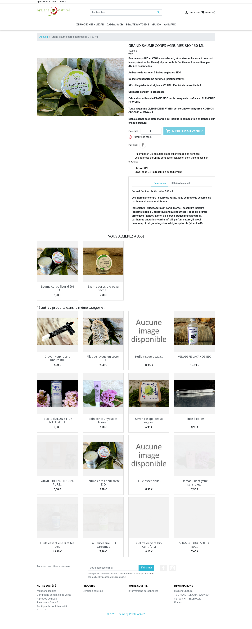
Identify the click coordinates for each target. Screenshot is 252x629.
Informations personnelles (143, 590)
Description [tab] (160, 183)
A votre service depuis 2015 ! (53, 617)
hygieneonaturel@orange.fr (189, 614)
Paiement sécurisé (47, 602)
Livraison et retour (93, 590)
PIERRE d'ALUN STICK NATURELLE (57, 420)
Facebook (163, 568)
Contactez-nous (46, 610)
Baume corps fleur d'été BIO (57, 288)
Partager (143, 145)
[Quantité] (150, 131)
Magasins (42, 614)
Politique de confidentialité (52, 606)
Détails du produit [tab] (180, 183)
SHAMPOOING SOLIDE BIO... (194, 544)
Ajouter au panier (184, 131)
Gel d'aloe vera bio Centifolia (149, 544)
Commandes (135, 594)
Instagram (172, 568)
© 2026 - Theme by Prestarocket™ (126, 624)
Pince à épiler (194, 419)
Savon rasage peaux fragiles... (149, 420)
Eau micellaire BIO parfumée (103, 544)
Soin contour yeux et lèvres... (103, 420)
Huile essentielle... (149, 481)
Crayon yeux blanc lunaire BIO (57, 358)
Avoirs (131, 598)
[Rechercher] (126, 13)
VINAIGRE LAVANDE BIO (195, 356)
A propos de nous (47, 598)
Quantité (133, 131)
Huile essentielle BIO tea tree (57, 544)
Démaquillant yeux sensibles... (195, 482)
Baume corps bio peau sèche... (103, 288)
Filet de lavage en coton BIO (103, 358)
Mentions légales (46, 590)
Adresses (133, 602)
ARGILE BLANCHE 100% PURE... (57, 482)
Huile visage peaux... (149, 356)
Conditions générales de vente (54, 594)
